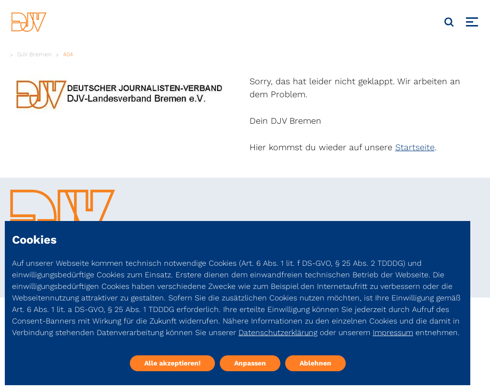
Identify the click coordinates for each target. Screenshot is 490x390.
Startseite (415, 147)
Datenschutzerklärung (278, 332)
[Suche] (449, 22)
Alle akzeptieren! (172, 363)
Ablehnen (315, 363)
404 (68, 54)
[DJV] (29, 22)
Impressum (393, 332)
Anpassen (250, 363)
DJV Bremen (34, 54)
